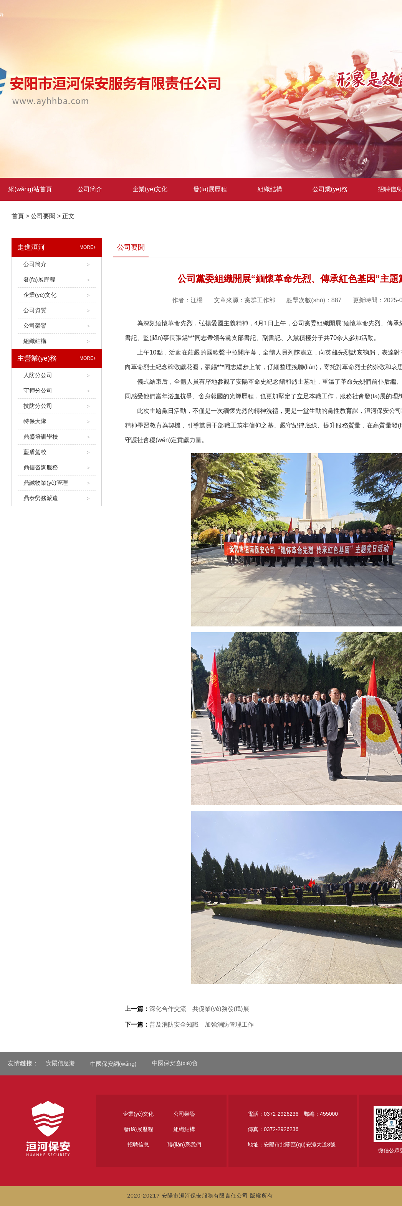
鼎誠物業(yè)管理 (56, 483)
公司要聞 (43, 216)
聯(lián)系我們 (184, 1144)
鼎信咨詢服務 (56, 467)
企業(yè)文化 (150, 189)
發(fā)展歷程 (210, 189)
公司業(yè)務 (330, 189)
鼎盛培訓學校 (56, 437)
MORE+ (87, 247)
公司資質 (56, 310)
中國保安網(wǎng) (113, 1063)
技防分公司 (56, 406)
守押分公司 (56, 390)
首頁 (18, 216)
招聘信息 (138, 1144)
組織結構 (270, 189)
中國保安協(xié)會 (175, 1063)
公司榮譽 (56, 326)
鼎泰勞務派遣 (56, 498)
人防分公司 (56, 375)
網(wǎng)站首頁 (30, 189)
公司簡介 (90, 189)
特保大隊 (56, 421)
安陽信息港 (60, 1063)
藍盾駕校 (56, 452)
